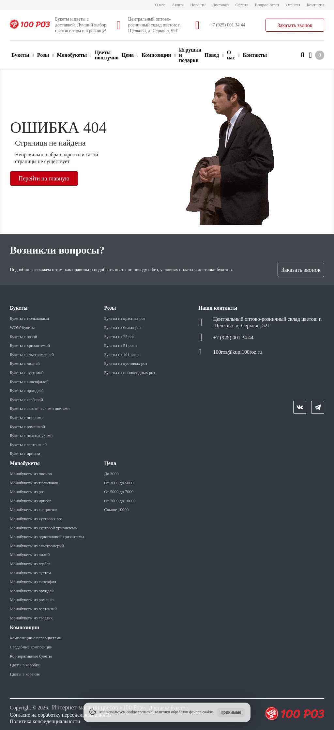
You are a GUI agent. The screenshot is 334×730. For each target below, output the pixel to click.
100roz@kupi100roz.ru (237, 352)
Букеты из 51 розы (120, 345)
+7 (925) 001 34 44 (227, 25)
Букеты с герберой (26, 399)
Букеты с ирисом (25, 453)
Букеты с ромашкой (27, 426)
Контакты (315, 4)
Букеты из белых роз (122, 327)
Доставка (220, 4)
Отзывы (293, 4)
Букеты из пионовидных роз (129, 372)
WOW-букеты (22, 327)
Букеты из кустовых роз (125, 363)
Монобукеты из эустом (30, 572)
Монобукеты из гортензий (33, 608)
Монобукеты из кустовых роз (36, 518)
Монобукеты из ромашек (32, 599)
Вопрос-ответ (267, 4)
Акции (178, 4)
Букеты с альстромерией (32, 354)
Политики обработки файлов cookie (183, 712)
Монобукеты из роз (27, 491)
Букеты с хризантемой (30, 345)
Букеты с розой (23, 336)
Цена (130, 55)
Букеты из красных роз (124, 318)
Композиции (158, 55)
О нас (160, 4)
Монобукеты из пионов (31, 473)
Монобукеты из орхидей (31, 590)
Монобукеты (74, 55)
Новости (197, 4)
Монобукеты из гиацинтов (33, 509)
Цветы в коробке (25, 664)
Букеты (22, 55)
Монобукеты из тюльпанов (34, 482)
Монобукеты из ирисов (30, 500)
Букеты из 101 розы (121, 354)
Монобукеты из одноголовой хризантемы (47, 536)
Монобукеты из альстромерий (37, 545)
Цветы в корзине (25, 674)
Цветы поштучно (107, 55)
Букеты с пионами (26, 417)
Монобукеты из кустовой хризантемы (44, 527)
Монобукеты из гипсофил (33, 581)
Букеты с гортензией (28, 444)
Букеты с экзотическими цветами (40, 408)
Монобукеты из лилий (30, 554)
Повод (214, 55)
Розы (45, 55)
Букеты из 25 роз (119, 336)
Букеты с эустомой (26, 372)
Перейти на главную (44, 178)
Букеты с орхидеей (27, 390)
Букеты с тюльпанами (29, 318)
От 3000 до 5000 (118, 482)
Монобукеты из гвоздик (31, 617)
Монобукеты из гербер (30, 563)
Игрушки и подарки (190, 55)
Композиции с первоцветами (36, 637)
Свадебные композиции (31, 647)
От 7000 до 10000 (119, 500)
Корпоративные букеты (31, 656)
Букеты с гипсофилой (29, 381)
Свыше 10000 (116, 509)
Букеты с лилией (25, 363)
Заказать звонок (294, 25)
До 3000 (111, 473)
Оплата (241, 4)
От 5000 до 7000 (118, 491)
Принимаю (230, 712)
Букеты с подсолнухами (31, 435)
